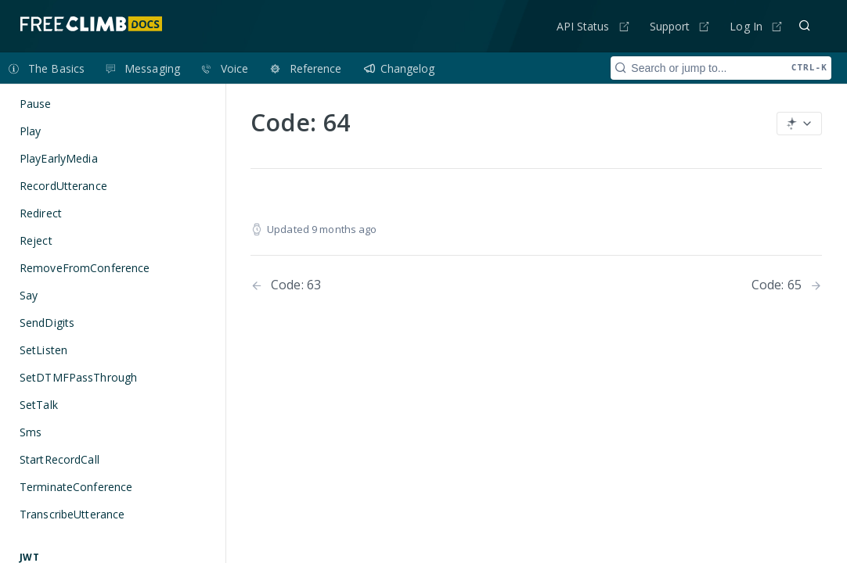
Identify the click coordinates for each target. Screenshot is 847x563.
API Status (583, 26)
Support (670, 26)
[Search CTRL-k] (721, 68)
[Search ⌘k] (805, 26)
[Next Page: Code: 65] (786, 285)
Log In (746, 26)
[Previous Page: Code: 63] (373, 285)
